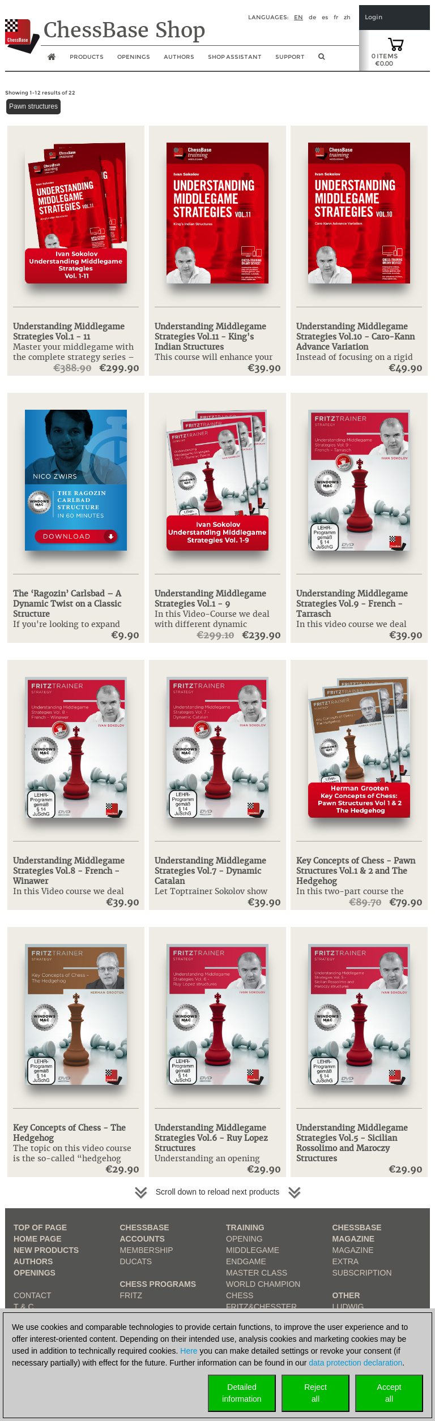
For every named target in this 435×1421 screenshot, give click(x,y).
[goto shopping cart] (395, 44)
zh (347, 17)
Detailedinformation (241, 1393)
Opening (244, 1238)
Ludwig (348, 1306)
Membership (146, 1250)
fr (336, 17)
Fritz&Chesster (261, 1306)
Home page (38, 1238)
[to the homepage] (22, 28)
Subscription (362, 1272)
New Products (46, 1250)
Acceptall (389, 1393)
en (298, 17)
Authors (179, 57)
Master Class (256, 1272)
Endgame (246, 1261)
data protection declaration (355, 1362)
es (325, 17)
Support (290, 57)
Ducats (136, 1261)
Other (346, 1295)
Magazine (353, 1250)
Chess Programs (158, 1284)
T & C (24, 1306)
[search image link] (321, 60)
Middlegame (252, 1250)
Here (188, 1350)
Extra (345, 1261)
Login (373, 17)
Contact (33, 1295)
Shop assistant (235, 57)
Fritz (131, 1295)
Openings (35, 1272)
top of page (40, 1227)
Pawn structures (33, 106)
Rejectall (315, 1393)
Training (245, 1227)
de (312, 17)
